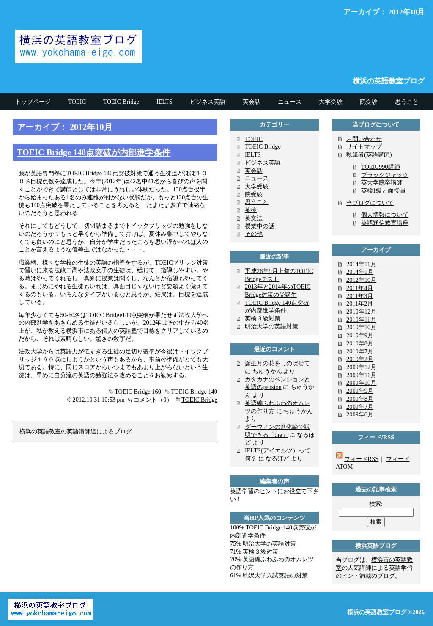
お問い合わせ (364, 138)
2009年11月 (361, 375)
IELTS (253, 154)
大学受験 (257, 186)
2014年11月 (361, 264)
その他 (254, 233)
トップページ (33, 101)
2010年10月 (361, 327)
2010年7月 (359, 351)
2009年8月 (359, 398)
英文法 (254, 218)
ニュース (257, 178)
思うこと (257, 202)
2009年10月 (361, 382)
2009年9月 (359, 390)
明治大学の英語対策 (271, 326)
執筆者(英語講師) (369, 154)
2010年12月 (361, 311)
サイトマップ (364, 146)
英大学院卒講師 (382, 182)
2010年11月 (361, 319)
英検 (251, 210)
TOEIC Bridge (199, 399)
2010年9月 (359, 335)
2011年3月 (359, 295)
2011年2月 (359, 303)
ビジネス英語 (262, 162)
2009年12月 (361, 367)
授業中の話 (259, 226)
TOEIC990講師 (380, 166)
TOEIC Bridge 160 (138, 391)
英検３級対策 (262, 318)
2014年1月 (359, 271)
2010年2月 (359, 359)
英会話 (254, 170)
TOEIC (254, 138)
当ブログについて (370, 202)
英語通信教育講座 (384, 222)
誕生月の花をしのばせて (277, 363)
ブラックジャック (384, 174)
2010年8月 (359, 343)
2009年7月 (359, 406)
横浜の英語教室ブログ (389, 81)
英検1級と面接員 (383, 190)
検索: (376, 503)
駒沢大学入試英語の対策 (275, 575)
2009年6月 (359, 414)
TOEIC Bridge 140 (194, 391)
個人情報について (384, 214)
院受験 (254, 194)
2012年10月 (361, 279)
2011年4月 (359, 287)
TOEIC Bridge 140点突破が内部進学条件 (93, 152)
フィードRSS (361, 458)
